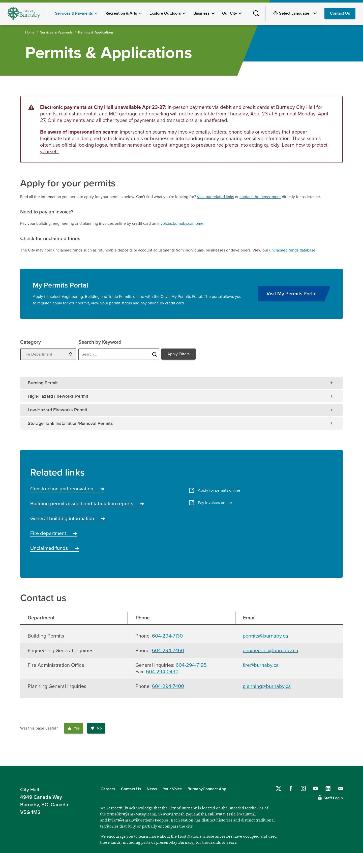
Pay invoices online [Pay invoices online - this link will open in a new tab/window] (210, 502)
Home (30, 32)
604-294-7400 (168, 686)
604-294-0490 (162, 672)
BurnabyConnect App (207, 789)
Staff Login (333, 798)
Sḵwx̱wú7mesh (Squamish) (182, 814)
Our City (229, 13)
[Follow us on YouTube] (315, 788)
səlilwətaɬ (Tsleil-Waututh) (231, 814)
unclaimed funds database (292, 250)
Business (201, 13)
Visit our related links (215, 196)
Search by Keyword (100, 342)
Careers (108, 789)
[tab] (181, 383)
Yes (74, 728)
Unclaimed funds (54, 548)
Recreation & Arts (121, 13)
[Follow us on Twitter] (278, 788)
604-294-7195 (191, 665)
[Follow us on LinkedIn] (327, 788)
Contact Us (340, 13)
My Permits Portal (186, 296)
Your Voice (172, 789)
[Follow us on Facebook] (290, 788)
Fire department (53, 533)
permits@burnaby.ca (265, 636)
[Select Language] (298, 13)
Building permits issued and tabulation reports (87, 504)
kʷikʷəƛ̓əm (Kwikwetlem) (131, 820)
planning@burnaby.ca (267, 686)
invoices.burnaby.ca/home (180, 223)
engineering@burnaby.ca (270, 651)
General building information (67, 519)
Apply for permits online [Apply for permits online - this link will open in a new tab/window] (214, 490)
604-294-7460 (168, 651)
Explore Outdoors (165, 13)
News (152, 789)
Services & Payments (74, 13)
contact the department (260, 196)
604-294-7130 (167, 636)
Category (30, 342)
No (96, 728)
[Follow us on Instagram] (303, 788)
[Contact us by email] (340, 788)
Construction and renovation (67, 489)
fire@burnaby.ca (261, 665)
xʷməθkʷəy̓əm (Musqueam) (131, 814)
